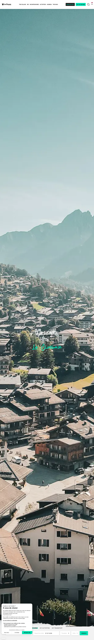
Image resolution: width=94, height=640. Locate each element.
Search (83, 633)
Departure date (46, 633)
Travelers (65, 633)
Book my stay (70, 4)
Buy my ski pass (81, 4)
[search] (88, 4)
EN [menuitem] (92, 4)
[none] (92, 4)
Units (76, 633)
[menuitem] (92, 4)
